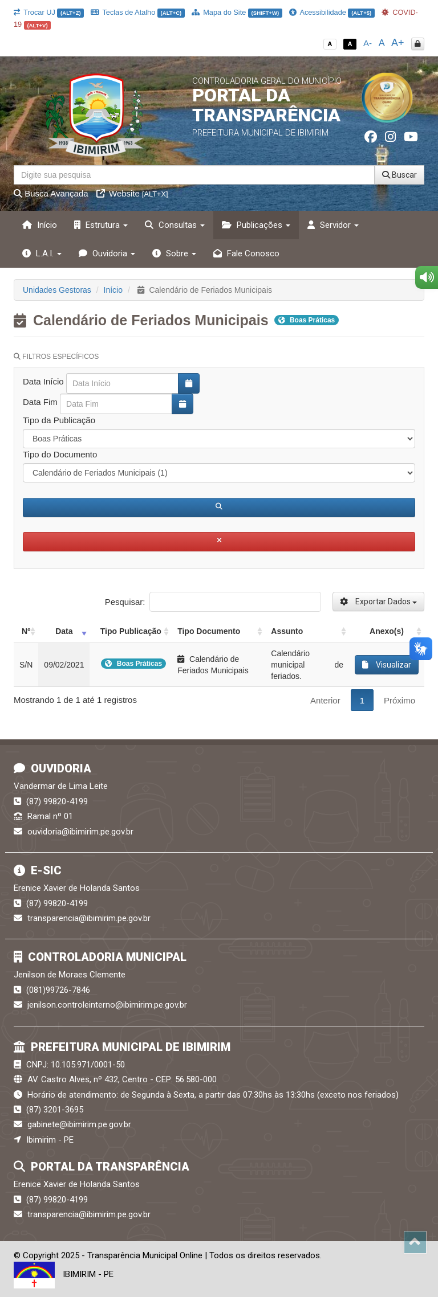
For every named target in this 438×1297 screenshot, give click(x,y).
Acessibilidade (332, 12)
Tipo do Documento (60, 454)
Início (39, 225)
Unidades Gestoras (57, 289)
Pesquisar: (213, 602)
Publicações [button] (256, 225)
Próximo (399, 700)
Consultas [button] (175, 225)
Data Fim (40, 402)
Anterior (325, 700)
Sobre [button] (174, 253)
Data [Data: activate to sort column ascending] (63, 631)
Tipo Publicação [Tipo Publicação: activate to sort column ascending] (130, 631)
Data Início (43, 381)
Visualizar (386, 664)
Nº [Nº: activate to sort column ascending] (26, 631)
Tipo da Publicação (59, 420)
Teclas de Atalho (138, 12)
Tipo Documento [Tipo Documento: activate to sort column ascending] (208, 631)
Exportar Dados (378, 601)
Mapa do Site (237, 12)
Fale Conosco (246, 253)
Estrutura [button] (101, 225)
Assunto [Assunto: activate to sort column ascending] (287, 631)
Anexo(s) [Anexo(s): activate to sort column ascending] (387, 631)
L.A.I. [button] (42, 253)
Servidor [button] (333, 225)
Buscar (399, 174)
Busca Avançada (51, 193)
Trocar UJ (49, 12)
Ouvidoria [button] (107, 253)
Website (132, 193)
